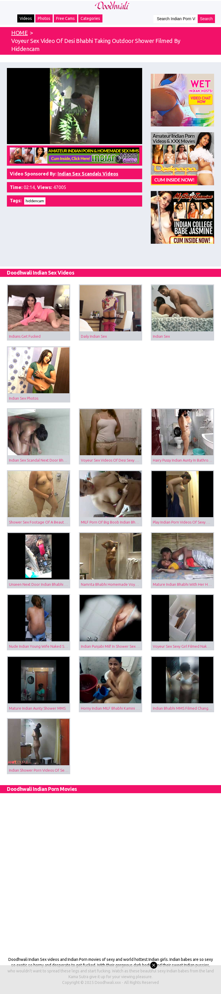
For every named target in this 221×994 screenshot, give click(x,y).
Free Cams (65, 18)
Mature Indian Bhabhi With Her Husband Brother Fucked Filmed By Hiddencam (183, 584)
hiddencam (35, 201)
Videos (26, 18)
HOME (19, 32)
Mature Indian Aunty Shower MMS (37, 708)
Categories (90, 18)
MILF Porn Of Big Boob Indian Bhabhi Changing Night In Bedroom (111, 522)
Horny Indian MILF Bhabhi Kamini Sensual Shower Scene (111, 708)
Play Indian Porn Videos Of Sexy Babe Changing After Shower (183, 522)
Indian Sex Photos (23, 398)
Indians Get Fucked (25, 336)
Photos (44, 18)
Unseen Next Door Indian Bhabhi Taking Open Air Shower (39, 584)
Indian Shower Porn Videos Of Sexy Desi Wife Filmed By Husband (39, 770)
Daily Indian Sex (94, 336)
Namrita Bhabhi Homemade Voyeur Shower (111, 584)
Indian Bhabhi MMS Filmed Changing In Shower (183, 708)
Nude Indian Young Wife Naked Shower (39, 646)
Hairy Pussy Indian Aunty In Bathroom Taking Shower (183, 460)
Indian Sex (161, 336)
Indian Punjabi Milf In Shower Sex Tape (111, 646)
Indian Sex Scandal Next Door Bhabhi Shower (39, 460)
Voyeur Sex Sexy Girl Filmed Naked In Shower (183, 646)
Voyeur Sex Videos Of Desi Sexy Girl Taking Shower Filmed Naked (111, 460)
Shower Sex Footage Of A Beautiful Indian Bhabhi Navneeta (39, 522)
